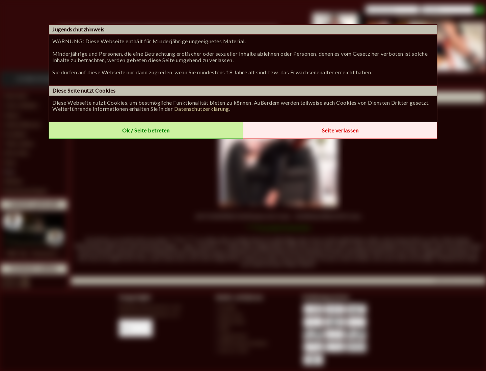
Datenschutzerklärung (201, 108)
